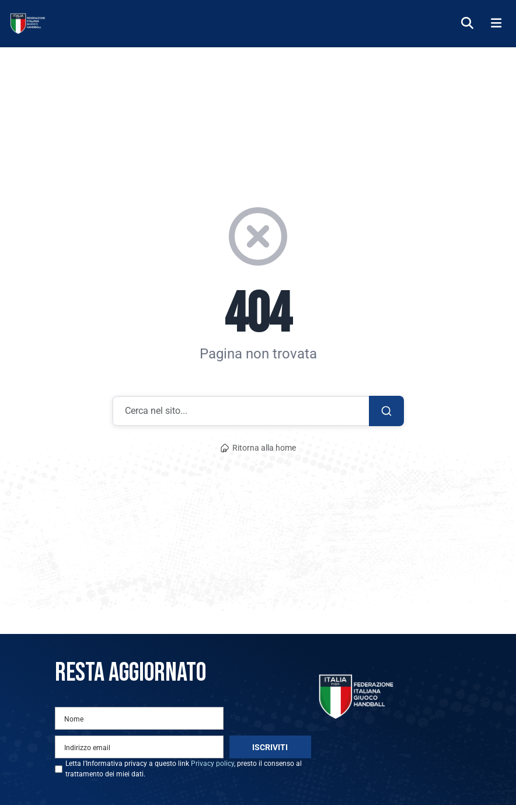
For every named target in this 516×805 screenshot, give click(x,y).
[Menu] (496, 24)
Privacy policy (212, 763)
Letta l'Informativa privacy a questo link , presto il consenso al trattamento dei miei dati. (183, 768)
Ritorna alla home (258, 448)
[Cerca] (467, 24)
